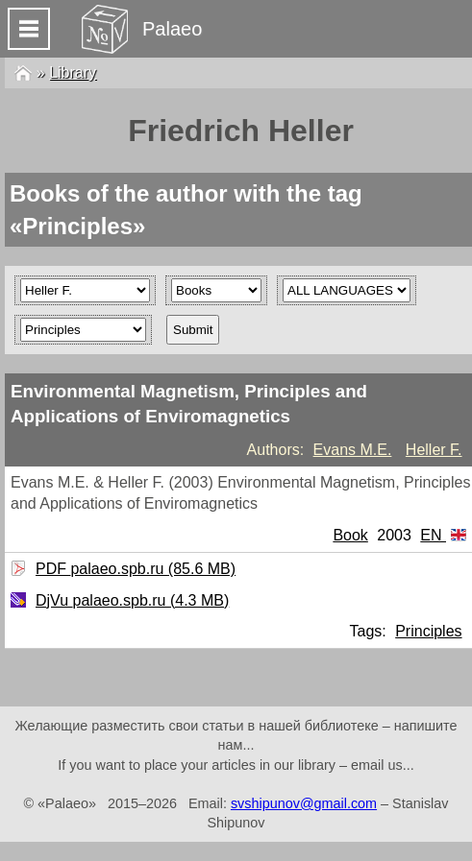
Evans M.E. (352, 450)
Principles (428, 631)
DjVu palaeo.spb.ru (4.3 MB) (130, 600)
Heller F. (434, 450)
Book (350, 535)
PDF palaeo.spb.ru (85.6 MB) (133, 569)
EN (443, 535)
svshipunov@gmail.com (304, 803)
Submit (192, 330)
